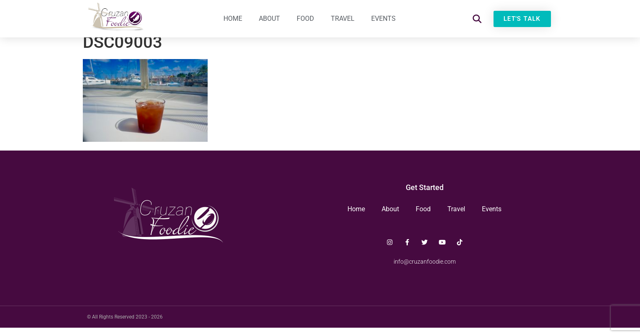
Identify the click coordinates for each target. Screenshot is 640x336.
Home (232, 18)
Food (305, 18)
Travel (343, 18)
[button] (477, 19)
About (269, 18)
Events (383, 18)
